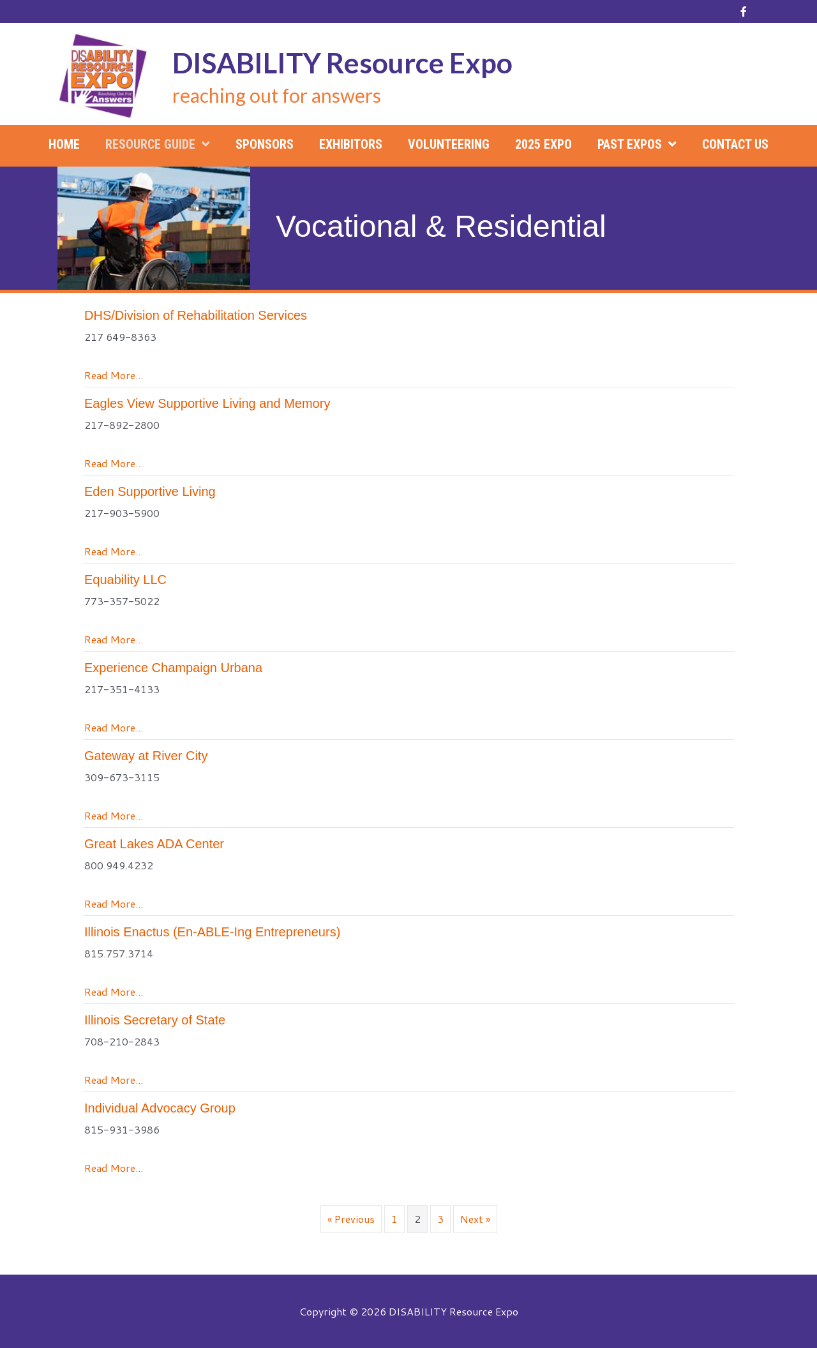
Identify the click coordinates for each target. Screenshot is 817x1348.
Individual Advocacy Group (160, 1108)
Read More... (113, 375)
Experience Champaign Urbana (173, 668)
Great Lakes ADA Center (154, 844)
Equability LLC (125, 580)
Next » (475, 1218)
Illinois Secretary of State (154, 1020)
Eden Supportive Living (150, 491)
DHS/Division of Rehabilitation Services (195, 315)
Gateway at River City (145, 756)
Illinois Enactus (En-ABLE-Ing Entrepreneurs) (212, 932)
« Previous (351, 1218)
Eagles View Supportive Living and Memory (207, 403)
